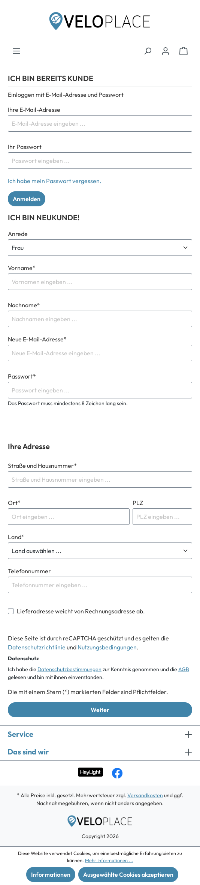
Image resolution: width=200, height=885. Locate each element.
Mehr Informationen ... (109, 860)
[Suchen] (148, 50)
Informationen (50, 874)
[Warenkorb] (184, 50)
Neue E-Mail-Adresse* (37, 339)
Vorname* (22, 268)
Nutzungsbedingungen (107, 647)
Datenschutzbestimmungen (69, 669)
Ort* (14, 502)
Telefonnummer (29, 571)
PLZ (138, 502)
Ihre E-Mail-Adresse (34, 109)
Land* (16, 537)
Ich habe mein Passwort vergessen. (54, 181)
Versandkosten (145, 795)
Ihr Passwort (25, 146)
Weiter (100, 710)
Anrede (18, 233)
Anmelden (26, 199)
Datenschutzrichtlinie (37, 647)
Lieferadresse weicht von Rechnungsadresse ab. (81, 611)
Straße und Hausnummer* (42, 465)
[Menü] (16, 50)
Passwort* (22, 376)
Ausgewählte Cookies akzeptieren (128, 874)
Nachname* (24, 305)
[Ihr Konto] (166, 50)
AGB (183, 669)
